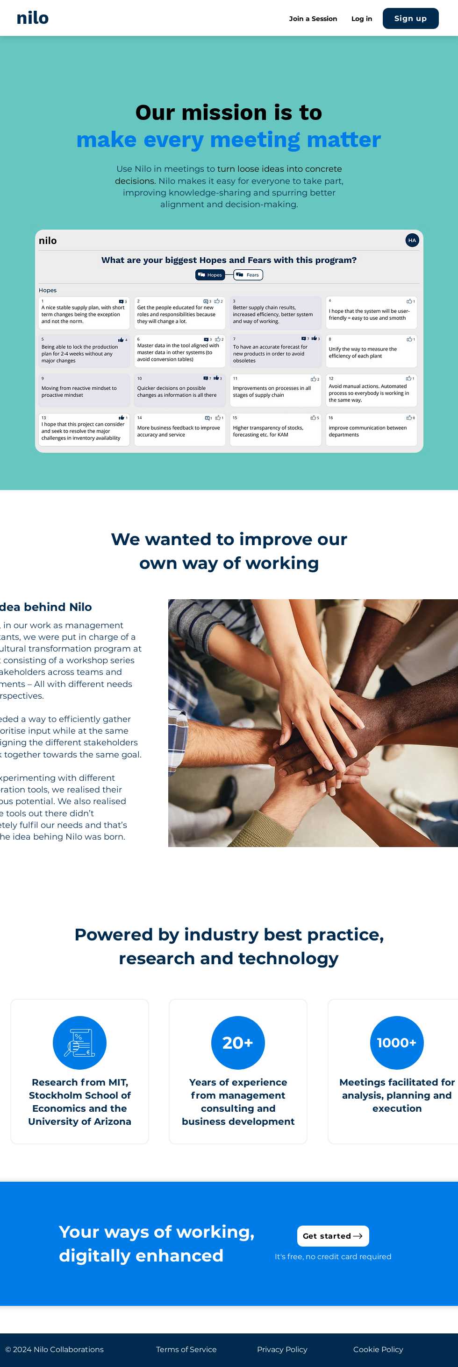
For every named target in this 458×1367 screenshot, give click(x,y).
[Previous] (44, 340)
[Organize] (225, 438)
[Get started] (333, 1236)
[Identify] (213, 438)
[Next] (414, 340)
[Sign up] (411, 18)
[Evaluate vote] (235, 438)
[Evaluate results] (246, 438)
